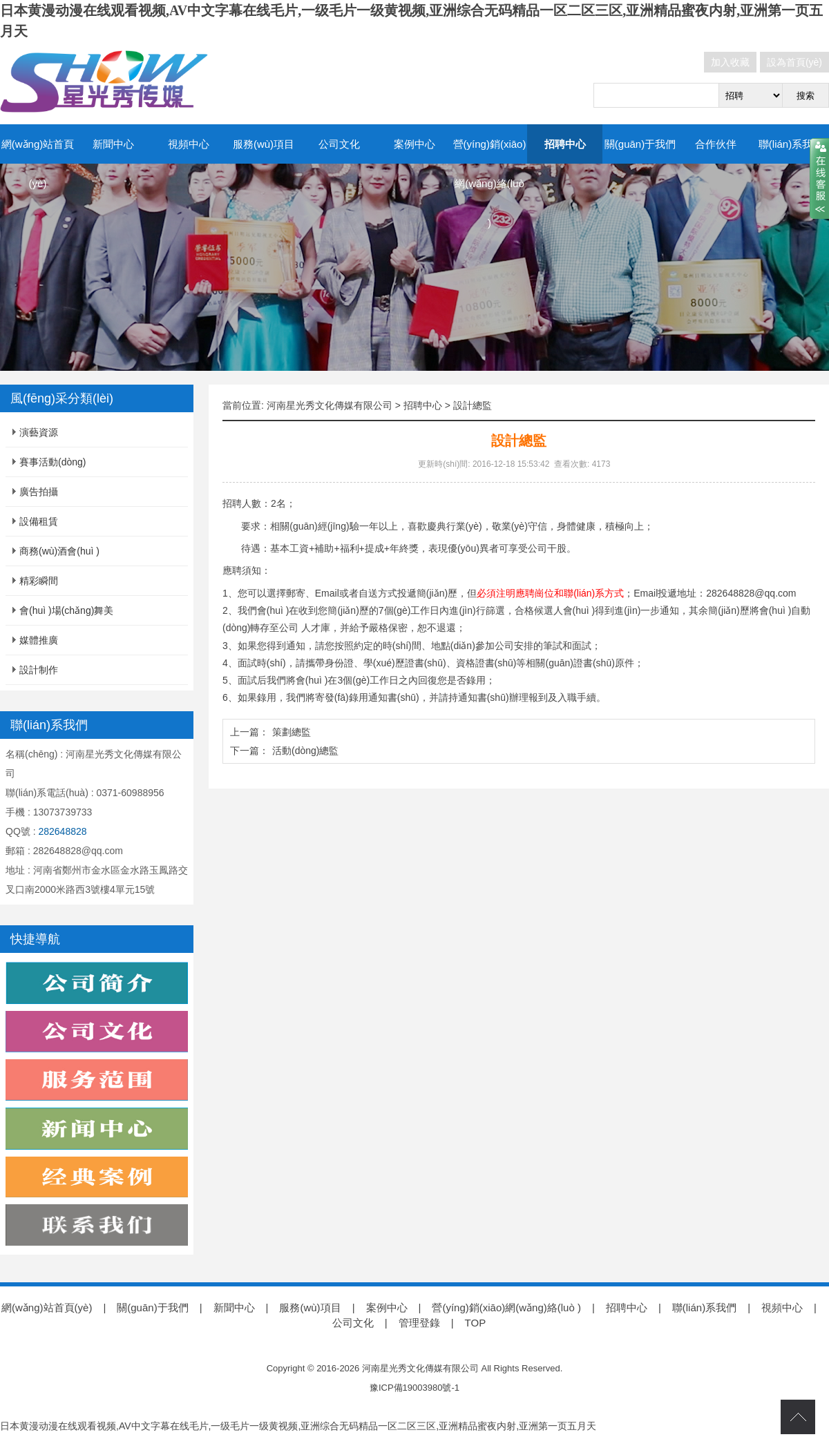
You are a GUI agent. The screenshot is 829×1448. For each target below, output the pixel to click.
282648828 (62, 831)
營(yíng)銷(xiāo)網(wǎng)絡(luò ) (489, 183)
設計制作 (38, 669)
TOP (475, 1323)
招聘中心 (565, 144)
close (819, 179)
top (798, 1417)
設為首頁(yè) (794, 62)
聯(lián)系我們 (791, 144)
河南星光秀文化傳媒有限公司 (329, 405)
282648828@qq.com (751, 593)
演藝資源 (38, 432)
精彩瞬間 (38, 580)
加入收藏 (730, 62)
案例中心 (414, 144)
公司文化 (339, 144)
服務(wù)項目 (263, 144)
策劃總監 (291, 731)
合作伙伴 (715, 144)
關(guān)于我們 (640, 144)
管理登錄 (419, 1323)
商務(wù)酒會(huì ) (59, 551)
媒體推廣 (38, 640)
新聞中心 (113, 144)
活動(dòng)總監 (305, 750)
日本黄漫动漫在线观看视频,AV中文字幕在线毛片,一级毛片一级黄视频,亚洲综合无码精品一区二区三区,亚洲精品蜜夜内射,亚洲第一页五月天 (298, 1425)
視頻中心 (188, 144)
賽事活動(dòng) (52, 461)
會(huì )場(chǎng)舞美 (66, 610)
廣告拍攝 (38, 491)
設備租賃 (38, 521)
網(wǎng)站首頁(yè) (38, 163)
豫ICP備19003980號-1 (414, 1387)
